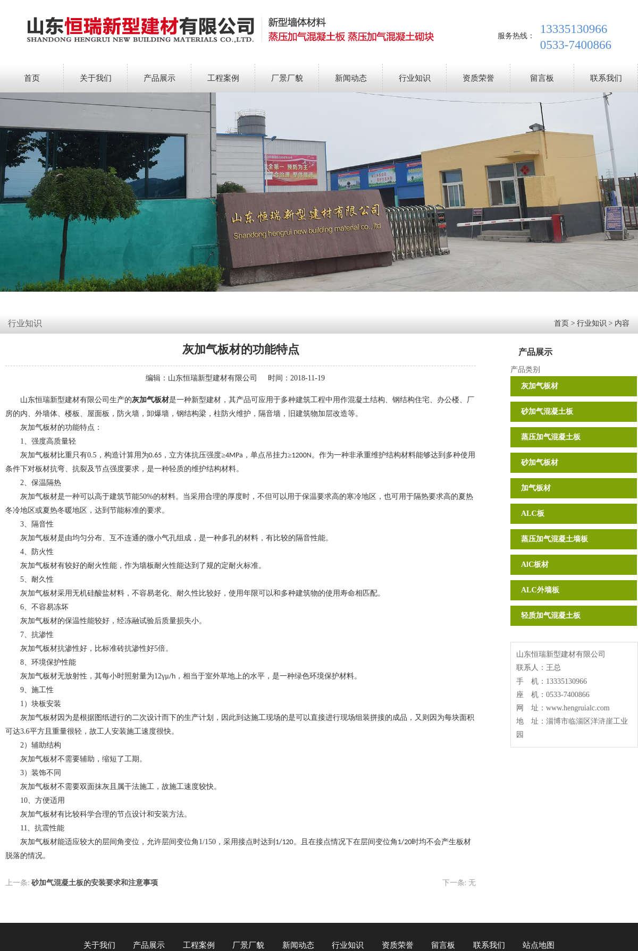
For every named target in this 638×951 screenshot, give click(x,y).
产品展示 (159, 78)
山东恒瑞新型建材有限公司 (212, 378)
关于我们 (96, 78)
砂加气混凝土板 (547, 411)
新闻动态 (351, 78)
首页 (32, 78)
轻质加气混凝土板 (551, 615)
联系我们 (606, 78)
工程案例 (223, 78)
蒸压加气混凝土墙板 (554, 539)
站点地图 (539, 945)
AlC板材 (535, 564)
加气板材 (536, 488)
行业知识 (415, 78)
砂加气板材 (539, 462)
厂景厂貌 (287, 78)
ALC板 (532, 513)
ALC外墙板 (540, 590)
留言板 (542, 78)
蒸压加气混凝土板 (551, 437)
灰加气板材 (539, 386)
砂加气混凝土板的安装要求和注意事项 (94, 883)
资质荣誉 (478, 78)
